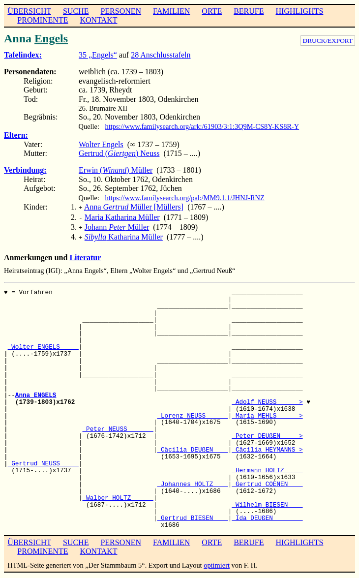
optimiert (217, 561)
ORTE (212, 11)
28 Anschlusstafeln (160, 55)
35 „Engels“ (98, 55)
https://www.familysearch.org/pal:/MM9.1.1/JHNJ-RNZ (185, 198)
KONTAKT (98, 20)
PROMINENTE (42, 20)
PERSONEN (120, 11)
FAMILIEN (171, 11)
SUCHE (76, 11)
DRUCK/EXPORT (328, 40)
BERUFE (249, 11)
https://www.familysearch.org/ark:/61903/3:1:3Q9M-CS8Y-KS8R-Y (202, 126)
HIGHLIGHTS (300, 11)
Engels (51, 38)
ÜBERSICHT (29, 11)
